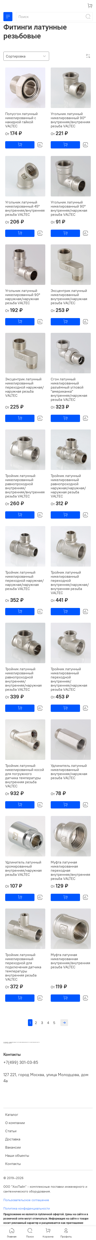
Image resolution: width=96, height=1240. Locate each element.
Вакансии (13, 1147)
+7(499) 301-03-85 (20, 1062)
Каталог (11, 1114)
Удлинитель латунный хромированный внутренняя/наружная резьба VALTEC (23, 868)
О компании (15, 1122)
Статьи (10, 1131)
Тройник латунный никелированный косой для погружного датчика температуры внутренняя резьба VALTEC (24, 775)
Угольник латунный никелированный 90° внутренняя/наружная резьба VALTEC (69, 208)
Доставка (12, 1139)
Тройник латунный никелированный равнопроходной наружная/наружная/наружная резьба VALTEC (68, 485)
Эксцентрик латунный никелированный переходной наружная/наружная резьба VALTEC (24, 387)
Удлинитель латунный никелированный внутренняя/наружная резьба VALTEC (69, 771)
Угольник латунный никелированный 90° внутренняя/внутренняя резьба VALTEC (70, 119)
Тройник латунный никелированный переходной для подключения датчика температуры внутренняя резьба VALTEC (23, 966)
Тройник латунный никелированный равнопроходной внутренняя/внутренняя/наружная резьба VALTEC (23, 679)
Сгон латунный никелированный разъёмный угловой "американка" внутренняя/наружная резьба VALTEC (69, 389)
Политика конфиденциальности (26, 1208)
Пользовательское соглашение (26, 1200)
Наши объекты (17, 1155)
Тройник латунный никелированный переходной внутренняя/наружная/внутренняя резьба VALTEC (70, 582)
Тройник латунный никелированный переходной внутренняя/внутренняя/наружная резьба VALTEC (69, 679)
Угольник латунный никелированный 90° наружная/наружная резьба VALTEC (22, 296)
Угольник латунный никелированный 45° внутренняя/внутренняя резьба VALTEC (25, 208)
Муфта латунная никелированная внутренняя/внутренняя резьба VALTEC (70, 960)
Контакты (13, 1163)
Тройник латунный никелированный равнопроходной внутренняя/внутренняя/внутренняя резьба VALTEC (25, 485)
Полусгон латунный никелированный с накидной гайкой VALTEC (21, 119)
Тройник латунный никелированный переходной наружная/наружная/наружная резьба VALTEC (24, 580)
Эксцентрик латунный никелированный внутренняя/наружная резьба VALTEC (69, 296)
